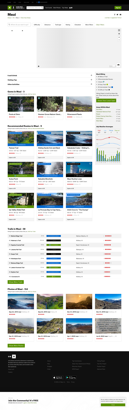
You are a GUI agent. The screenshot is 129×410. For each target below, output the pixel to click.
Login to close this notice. (30, 403)
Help (48, 363)
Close (113, 405)
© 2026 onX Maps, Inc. (59, 381)
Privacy (73, 381)
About (49, 361)
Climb (9, 2)
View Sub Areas (25, 18)
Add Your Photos (32, 291)
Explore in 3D (12, 157)
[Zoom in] (119, 37)
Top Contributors (77, 361)
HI (13, 18)
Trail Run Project (102, 363)
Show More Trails (15, 282)
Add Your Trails (31, 231)
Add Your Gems (32, 94)
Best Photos (57, 7)
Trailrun (26, 2)
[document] (113, 402)
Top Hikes (65, 7)
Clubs (49, 369)
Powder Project (101, 366)
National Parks (101, 369)
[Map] (79, 48)
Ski (33, 2)
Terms (68, 381)
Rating (68, 25)
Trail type (58, 25)
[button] (114, 14)
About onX (11, 369)
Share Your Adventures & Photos (82, 363)
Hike (20, 2)
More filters (89, 25)
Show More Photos (16, 345)
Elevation (78, 25)
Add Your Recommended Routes (36, 128)
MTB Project (76, 369)
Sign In (118, 7)
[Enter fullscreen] (119, 30)
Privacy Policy (120, 401)
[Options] (118, 65)
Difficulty (37, 25)
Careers (10, 372)
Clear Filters (100, 25)
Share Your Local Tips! (106, 100)
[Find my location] (119, 33)
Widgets (49, 366)
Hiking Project (101, 361)
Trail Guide (48, 7)
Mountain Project (77, 366)
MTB (15, 2)
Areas (9, 18)
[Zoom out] (119, 40)
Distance (47, 25)
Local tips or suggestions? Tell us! (113, 17)
